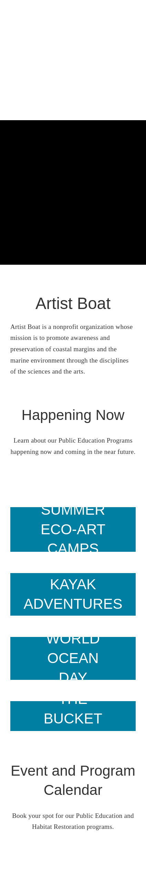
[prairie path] (73, 529)
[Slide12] (73, 716)
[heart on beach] (73, 658)
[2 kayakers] (73, 594)
